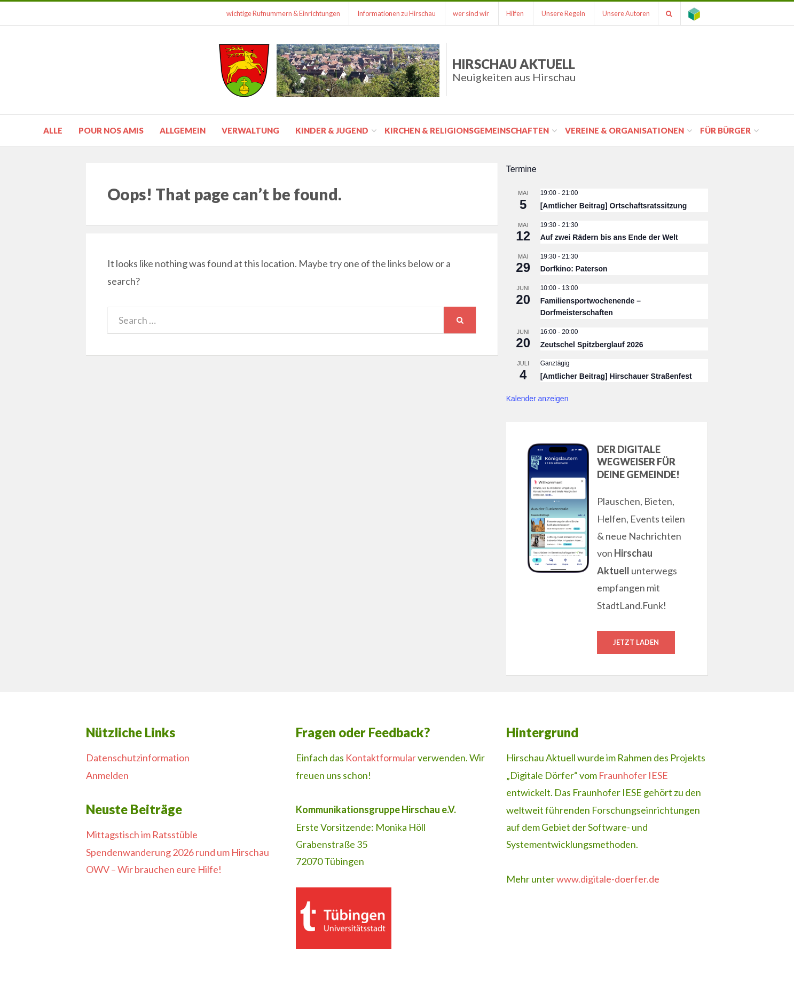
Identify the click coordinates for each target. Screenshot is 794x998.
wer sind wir (469, 13)
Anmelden (107, 775)
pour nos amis (111, 130)
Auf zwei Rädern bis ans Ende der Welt (609, 237)
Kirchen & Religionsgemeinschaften (466, 130)
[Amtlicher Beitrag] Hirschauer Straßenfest (616, 376)
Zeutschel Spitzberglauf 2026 (591, 344)
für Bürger (725, 130)
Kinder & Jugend (331, 130)
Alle (52, 130)
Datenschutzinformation (138, 758)
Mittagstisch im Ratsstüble (142, 835)
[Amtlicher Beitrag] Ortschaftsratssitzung (613, 205)
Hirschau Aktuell (514, 69)
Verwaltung (250, 130)
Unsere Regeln (562, 13)
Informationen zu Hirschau (394, 13)
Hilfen (513, 13)
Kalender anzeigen (537, 398)
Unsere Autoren (625, 13)
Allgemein (183, 130)
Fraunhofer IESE (633, 775)
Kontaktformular (380, 758)
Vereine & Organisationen (624, 130)
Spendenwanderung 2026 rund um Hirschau (177, 852)
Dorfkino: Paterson (574, 268)
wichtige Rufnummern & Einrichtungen (280, 13)
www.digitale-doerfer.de (607, 879)
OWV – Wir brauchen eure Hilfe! (154, 869)
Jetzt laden (636, 642)
